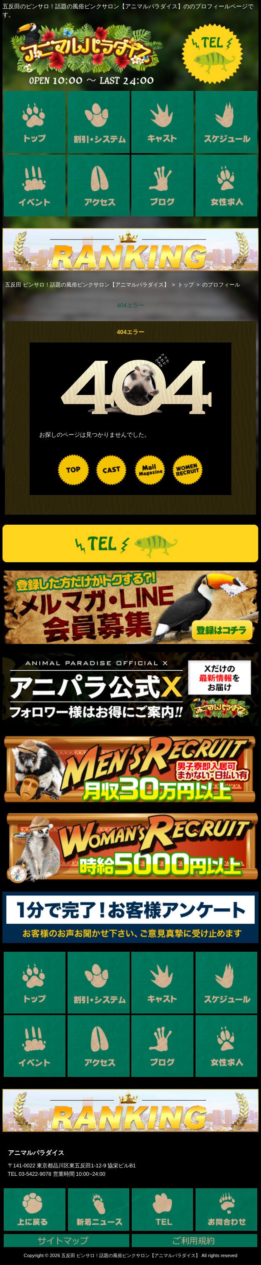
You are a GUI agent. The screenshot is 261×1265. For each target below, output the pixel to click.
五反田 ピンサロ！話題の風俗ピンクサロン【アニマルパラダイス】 (87, 285)
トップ (186, 285)
